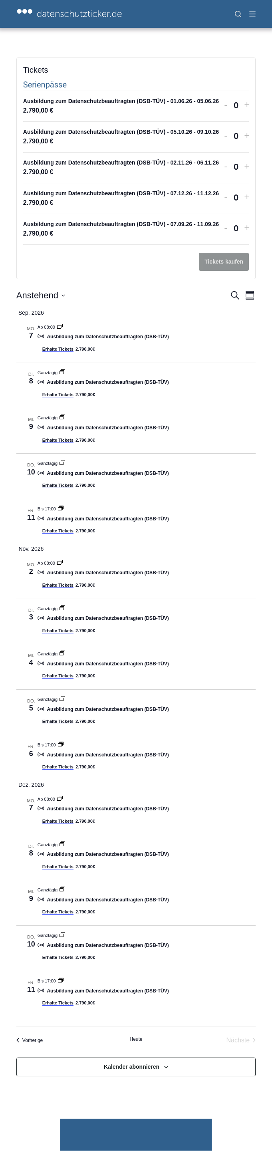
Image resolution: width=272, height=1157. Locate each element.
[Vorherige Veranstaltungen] (29, 1040)
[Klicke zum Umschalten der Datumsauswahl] (40, 295)
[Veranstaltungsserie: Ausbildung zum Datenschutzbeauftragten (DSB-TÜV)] (60, 327)
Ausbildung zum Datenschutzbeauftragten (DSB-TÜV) (108, 336)
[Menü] (252, 14)
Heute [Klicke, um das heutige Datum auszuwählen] (135, 1039)
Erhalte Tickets (57, 349)
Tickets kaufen (223, 261)
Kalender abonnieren (131, 1067)
